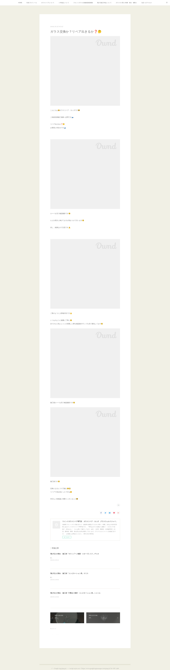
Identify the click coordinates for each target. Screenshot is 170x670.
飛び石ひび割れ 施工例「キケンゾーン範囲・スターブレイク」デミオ (74, 554)
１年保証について (64, 2)
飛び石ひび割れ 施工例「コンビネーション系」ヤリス (69, 573)
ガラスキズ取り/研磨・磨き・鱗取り (126, 2)
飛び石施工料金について (104, 2)
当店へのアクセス (146, 2)
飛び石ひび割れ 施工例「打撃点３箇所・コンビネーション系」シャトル (75, 593)
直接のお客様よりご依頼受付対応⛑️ (60, 558)
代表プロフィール (31, 2)
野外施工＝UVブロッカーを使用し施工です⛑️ (63, 577)
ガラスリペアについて (47, 2)
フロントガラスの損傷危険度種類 (83, 2)
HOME (20, 2)
